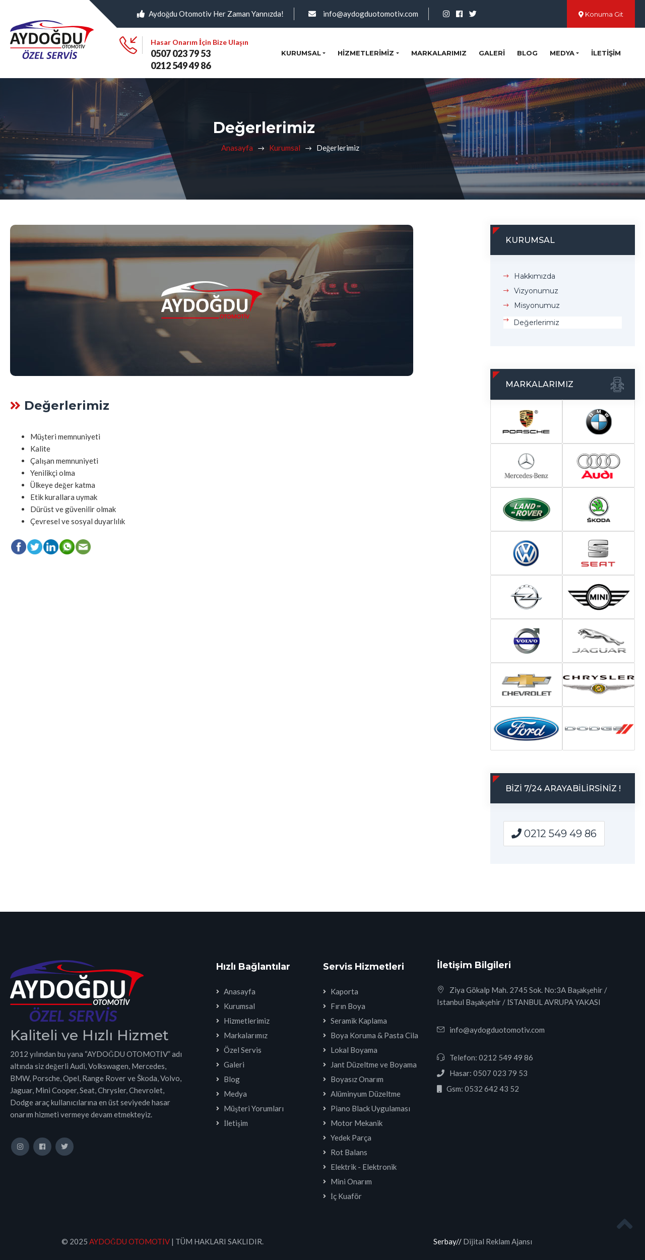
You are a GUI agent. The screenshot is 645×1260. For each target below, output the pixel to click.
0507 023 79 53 (181, 53)
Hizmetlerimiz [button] (366, 53)
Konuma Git (600, 14)
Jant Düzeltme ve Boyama (374, 1064)
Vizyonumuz (536, 290)
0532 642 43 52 (492, 1088)
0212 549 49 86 (181, 65)
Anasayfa (237, 147)
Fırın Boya (348, 1006)
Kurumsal (284, 147)
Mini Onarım (351, 1181)
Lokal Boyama (354, 1049)
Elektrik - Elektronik (364, 1166)
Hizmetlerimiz (247, 1020)
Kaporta (344, 991)
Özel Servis (243, 1049)
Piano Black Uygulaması (370, 1108)
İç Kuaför (346, 1196)
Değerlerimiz (536, 322)
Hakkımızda (534, 276)
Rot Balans (349, 1152)
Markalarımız (439, 53)
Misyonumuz (537, 305)
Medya (235, 1093)
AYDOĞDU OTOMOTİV (129, 1241)
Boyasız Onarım (357, 1079)
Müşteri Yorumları (254, 1108)
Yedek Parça (351, 1137)
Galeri (492, 53)
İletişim (606, 53)
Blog (527, 53)
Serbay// (447, 1241)
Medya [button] (562, 53)
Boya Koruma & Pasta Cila (374, 1035)
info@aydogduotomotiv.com (370, 13)
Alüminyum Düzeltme (366, 1093)
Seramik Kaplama (359, 1020)
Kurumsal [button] (301, 53)
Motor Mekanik (356, 1122)
